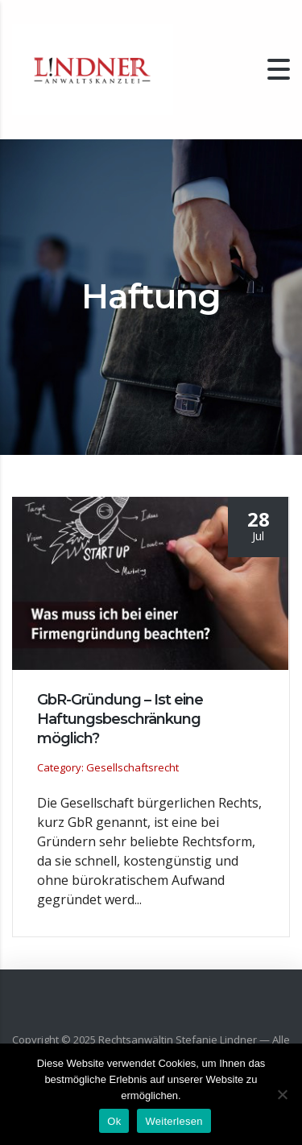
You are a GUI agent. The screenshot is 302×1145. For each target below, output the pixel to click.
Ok (114, 1121)
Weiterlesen (173, 1121)
